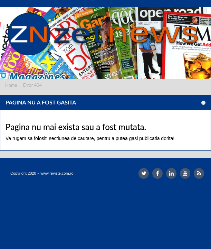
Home (11, 85)
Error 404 (32, 85)
